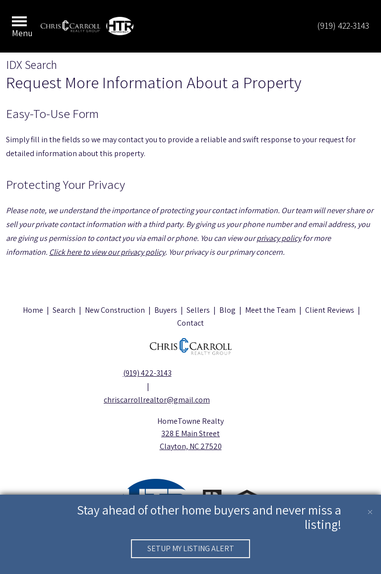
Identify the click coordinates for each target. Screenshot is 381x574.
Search (64, 310)
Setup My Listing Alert (190, 548)
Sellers (198, 310)
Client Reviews (329, 310)
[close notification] (370, 506)
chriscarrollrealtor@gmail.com (147, 400)
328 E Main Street (190, 433)
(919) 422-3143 (343, 25)
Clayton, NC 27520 (191, 446)
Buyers (165, 310)
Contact (190, 323)
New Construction (115, 310)
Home (33, 310)
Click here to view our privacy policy (107, 252)
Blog (227, 310)
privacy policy (278, 238)
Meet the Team (270, 310)
